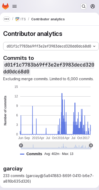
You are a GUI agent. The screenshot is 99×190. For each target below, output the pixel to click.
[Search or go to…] (84, 6)
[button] (49, 154)
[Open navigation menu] (14, 6)
